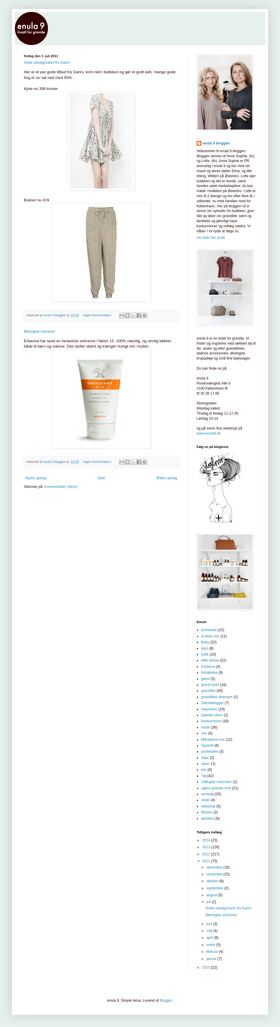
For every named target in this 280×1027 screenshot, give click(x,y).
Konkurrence (211, 721)
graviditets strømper (217, 697)
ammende (209, 630)
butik (205, 654)
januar (211, 959)
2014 (206, 840)
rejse (205, 758)
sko (204, 770)
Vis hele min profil (211, 238)
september (215, 888)
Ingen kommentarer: (98, 315)
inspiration (209, 709)
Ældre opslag (166, 478)
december (214, 867)
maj (209, 931)
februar (212, 952)
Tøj (203, 776)
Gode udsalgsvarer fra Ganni (47, 62)
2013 (206, 847)
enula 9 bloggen (216, 143)
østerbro (207, 818)
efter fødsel (210, 660)
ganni (205, 679)
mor (204, 733)
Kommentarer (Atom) (61, 487)
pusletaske (209, 751)
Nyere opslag (35, 478)
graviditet (208, 691)
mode (205, 727)
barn (204, 648)
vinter (205, 800)
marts (211, 945)
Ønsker (207, 812)
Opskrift (207, 745)
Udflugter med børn (216, 782)
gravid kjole (210, 685)
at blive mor (210, 636)
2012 (206, 854)
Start (101, 478)
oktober (212, 881)
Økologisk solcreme (39, 331)
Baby (205, 642)
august (212, 895)
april (210, 938)
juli (209, 902)
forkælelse (209, 672)
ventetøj (207, 794)
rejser (205, 764)
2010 (206, 967)
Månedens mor (213, 739)
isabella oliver (212, 715)
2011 (206, 861)
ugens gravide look (216, 788)
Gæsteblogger (212, 703)
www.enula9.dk (209, 433)
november (214, 874)
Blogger (166, 1000)
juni (209, 924)
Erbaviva (208, 667)
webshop (208, 806)
